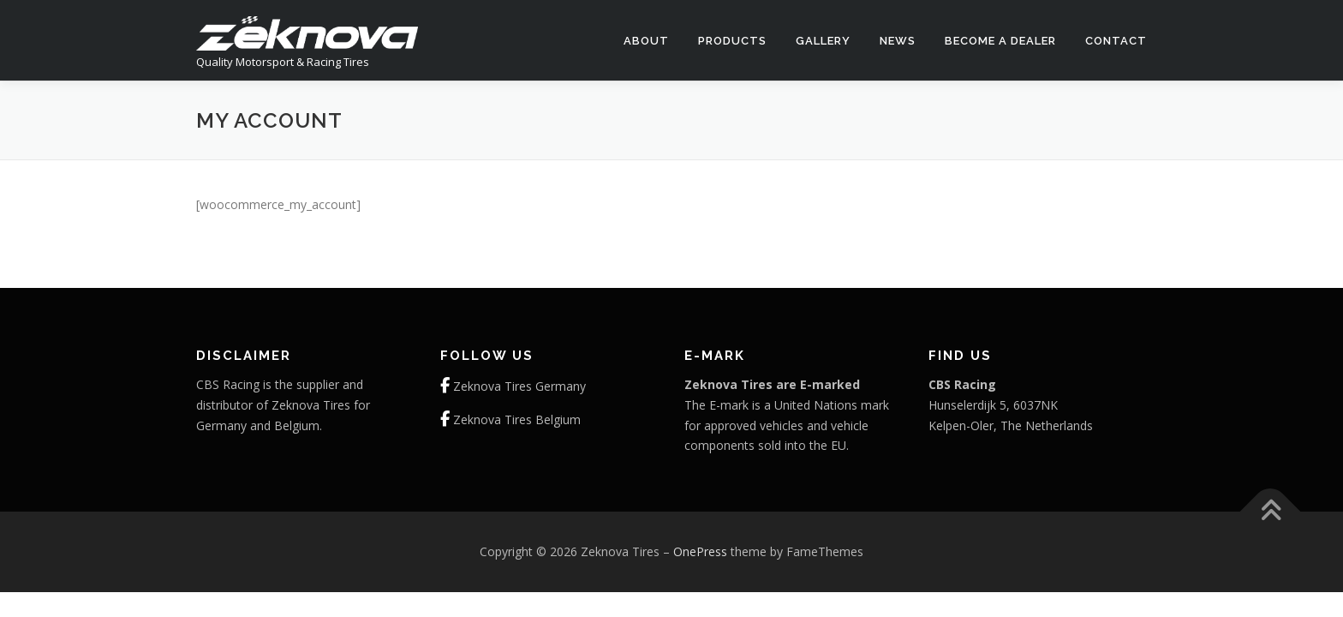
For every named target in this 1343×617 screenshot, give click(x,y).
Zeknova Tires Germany (519, 386)
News (898, 40)
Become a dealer (1000, 40)
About (646, 40)
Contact (1116, 40)
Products (732, 40)
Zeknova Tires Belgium (517, 419)
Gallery (823, 40)
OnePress (700, 551)
